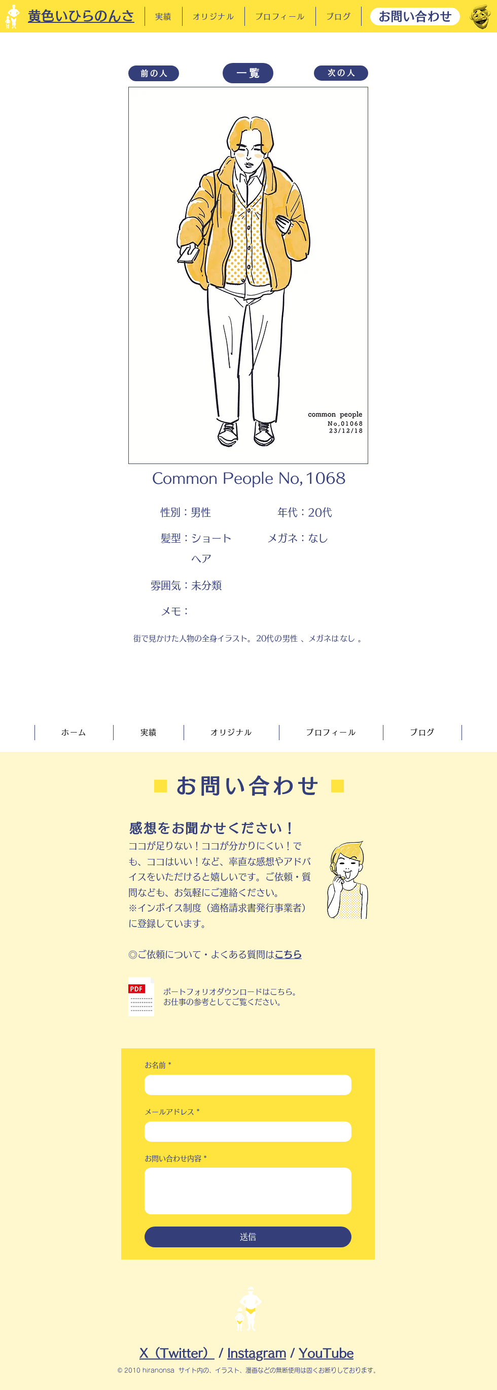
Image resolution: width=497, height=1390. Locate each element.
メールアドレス (172, 1112)
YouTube (326, 1353)
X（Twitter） (177, 1353)
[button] (141, 996)
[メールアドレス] (245, 1131)
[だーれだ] (480, 17)
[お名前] (245, 1085)
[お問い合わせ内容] (248, 1191)
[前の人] (153, 73)
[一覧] (248, 73)
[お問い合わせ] (415, 16)
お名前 (158, 1066)
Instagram (256, 1353)
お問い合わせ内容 (176, 1159)
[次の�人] (341, 73)
